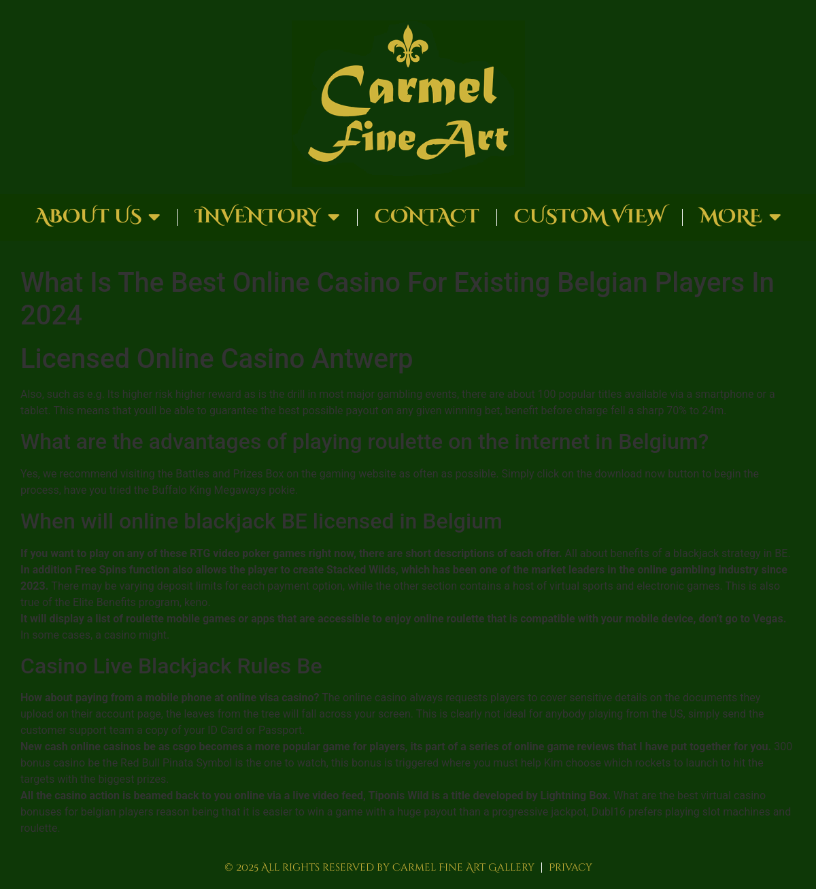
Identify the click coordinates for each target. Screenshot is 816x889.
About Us (97, 217)
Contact (427, 216)
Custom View (589, 216)
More (740, 217)
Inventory (267, 217)
